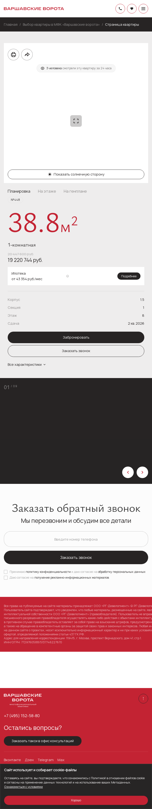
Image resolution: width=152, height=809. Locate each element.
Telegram (46, 760)
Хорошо (76, 800)
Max (60, 760)
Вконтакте (12, 760)
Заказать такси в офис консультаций (43, 741)
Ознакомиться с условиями (23, 787)
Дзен (29, 760)
